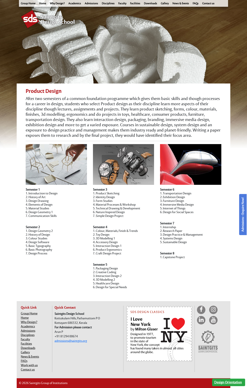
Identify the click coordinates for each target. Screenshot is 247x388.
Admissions (91, 3)
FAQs (195, 3)
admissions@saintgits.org (71, 341)
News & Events (180, 3)
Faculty (122, 3)
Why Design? (57, 3)
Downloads (150, 3)
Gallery (165, 3)
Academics (74, 3)
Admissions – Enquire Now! (243, 214)
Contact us (208, 3)
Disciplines (108, 3)
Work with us (29, 365)
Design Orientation (228, 382)
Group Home (28, 3)
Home (42, 3)
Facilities (135, 3)
